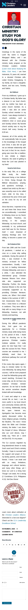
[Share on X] (6, 544)
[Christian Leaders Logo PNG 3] (11, 5)
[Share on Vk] (18, 544)
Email (21, 572)
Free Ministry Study (9, 44)
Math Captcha (22, 582)
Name (21, 567)
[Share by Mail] (24, 544)
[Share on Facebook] (3, 544)
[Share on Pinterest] (9, 544)
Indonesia (20, 44)
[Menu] (24, 5)
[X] (6, 48)
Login (12, 1)
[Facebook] (3, 48)
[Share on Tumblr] (15, 544)
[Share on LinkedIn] (12, 544)
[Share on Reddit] (21, 544)
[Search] (20, 5)
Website (21, 577)
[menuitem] (20, 5)
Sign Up (16, 1)
